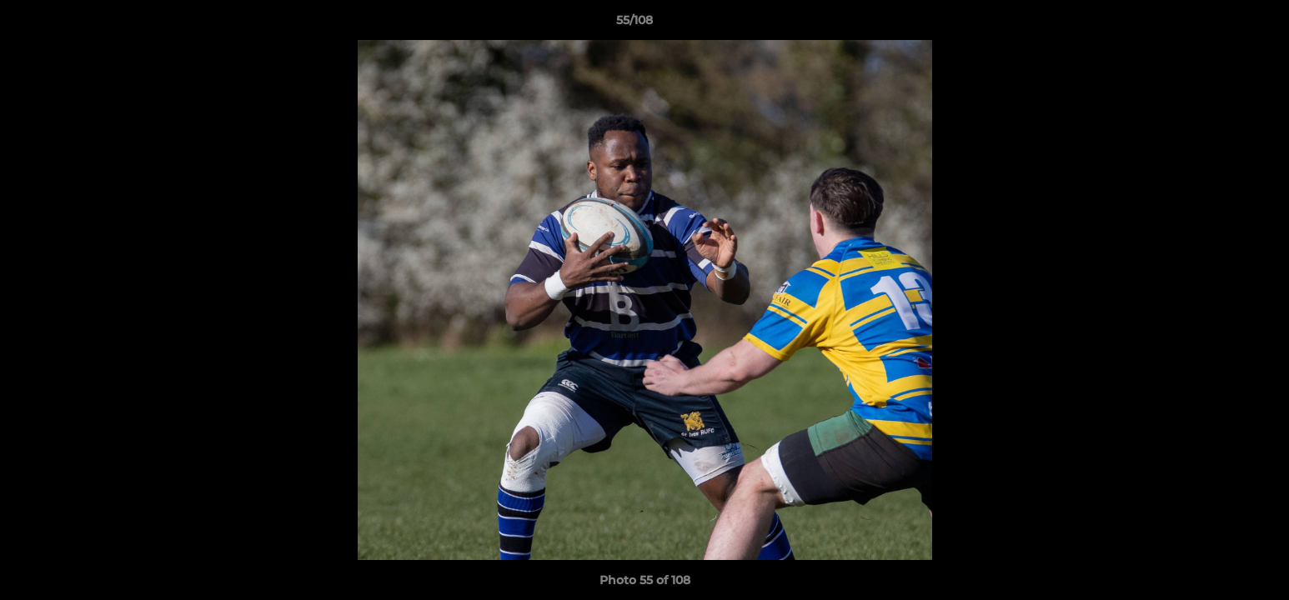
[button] (1219, 24)
